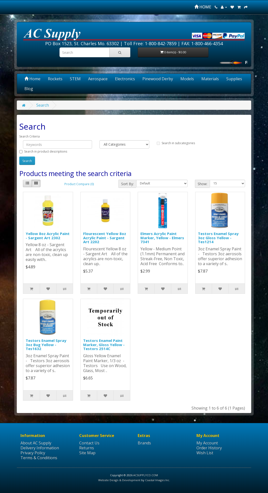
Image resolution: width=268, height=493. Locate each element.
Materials (210, 78)
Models (187, 78)
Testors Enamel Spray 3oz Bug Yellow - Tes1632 (46, 344)
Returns (86, 448)
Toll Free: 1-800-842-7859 (150, 43)
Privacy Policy (32, 452)
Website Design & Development (119, 480)
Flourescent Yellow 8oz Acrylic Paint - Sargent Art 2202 (104, 237)
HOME (202, 7)
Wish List (204, 452)
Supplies (234, 78)
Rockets (55, 78)
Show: (202, 183)
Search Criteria (29, 136)
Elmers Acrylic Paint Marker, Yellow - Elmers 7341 (162, 237)
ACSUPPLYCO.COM (145, 475)
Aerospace (98, 78)
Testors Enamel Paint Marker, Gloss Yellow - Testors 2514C (104, 344)
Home (32, 78)
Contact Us (89, 443)
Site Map (87, 452)
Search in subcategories (176, 143)
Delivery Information (39, 448)
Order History (209, 448)
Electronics (125, 78)
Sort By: (127, 183)
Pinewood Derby (157, 78)
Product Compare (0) (79, 184)
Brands (144, 443)
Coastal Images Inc (157, 480)
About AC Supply (35, 443)
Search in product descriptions (43, 151)
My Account (207, 443)
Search (42, 105)
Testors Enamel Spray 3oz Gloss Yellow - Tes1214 (218, 237)
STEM (75, 78)
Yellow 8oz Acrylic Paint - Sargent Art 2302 (48, 235)
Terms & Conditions (38, 457)
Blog (28, 88)
